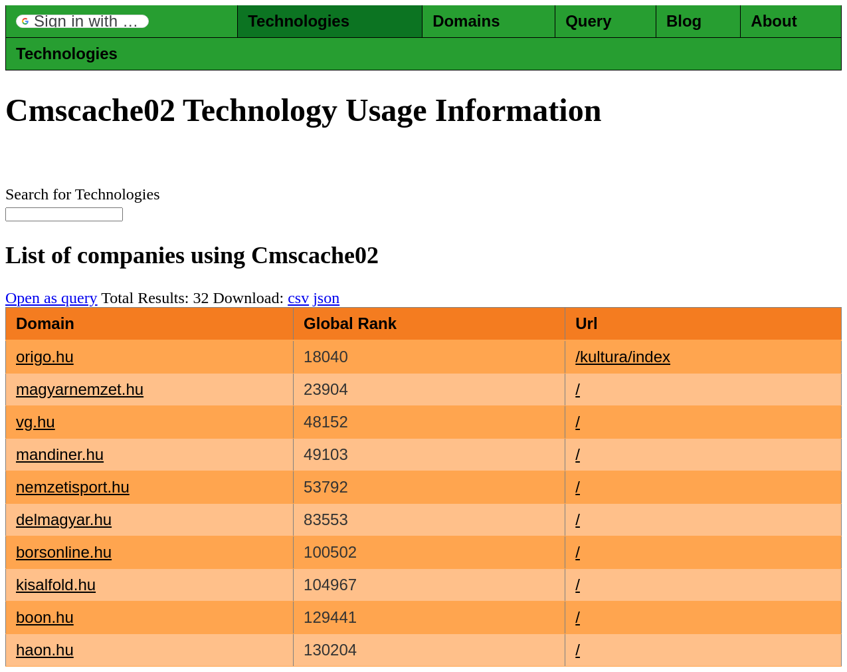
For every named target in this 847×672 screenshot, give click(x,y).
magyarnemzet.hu (79, 389)
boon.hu (45, 617)
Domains (466, 21)
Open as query (51, 297)
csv (298, 297)
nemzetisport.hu (73, 487)
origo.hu (45, 357)
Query (588, 21)
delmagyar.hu (64, 519)
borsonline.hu (64, 552)
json (326, 297)
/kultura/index (622, 357)
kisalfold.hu (56, 585)
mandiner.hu (60, 454)
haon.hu (45, 650)
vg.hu (35, 422)
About (774, 21)
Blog (684, 21)
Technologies (298, 21)
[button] (82, 21)
